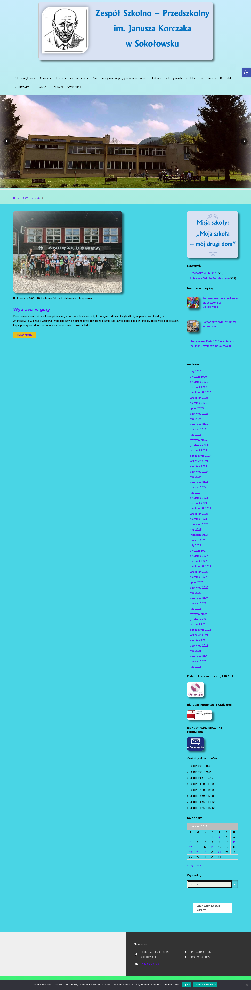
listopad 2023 (198, 503)
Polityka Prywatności (67, 86)
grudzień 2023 (199, 498)
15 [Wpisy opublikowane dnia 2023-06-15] (212, 847)
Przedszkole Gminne (203, 273)
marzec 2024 (198, 487)
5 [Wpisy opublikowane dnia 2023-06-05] (190, 842)
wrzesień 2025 (199, 397)
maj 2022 (195, 592)
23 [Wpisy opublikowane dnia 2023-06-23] (219, 852)
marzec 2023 (198, 540)
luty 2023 (195, 545)
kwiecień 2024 (199, 482)
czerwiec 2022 (199, 587)
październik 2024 (200, 455)
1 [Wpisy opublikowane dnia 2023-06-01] (212, 837)
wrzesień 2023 (199, 513)
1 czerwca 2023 (26, 298)
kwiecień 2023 (199, 534)
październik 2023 (200, 508)
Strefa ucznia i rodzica (70, 78)
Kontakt (225, 78)
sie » (198, 865)
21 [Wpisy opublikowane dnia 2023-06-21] (205, 852)
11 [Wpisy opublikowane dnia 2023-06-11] (234, 842)
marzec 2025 (198, 429)
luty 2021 (195, 666)
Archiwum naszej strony (208, 907)
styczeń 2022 (198, 614)
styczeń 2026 (198, 376)
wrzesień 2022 (199, 571)
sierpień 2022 (198, 577)
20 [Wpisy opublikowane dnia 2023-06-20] (197, 852)
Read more (25, 334)
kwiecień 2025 (199, 424)
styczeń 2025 (198, 440)
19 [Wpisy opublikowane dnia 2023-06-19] (190, 852)
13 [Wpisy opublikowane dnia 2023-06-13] (197, 847)
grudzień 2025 (199, 382)
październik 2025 (200, 392)
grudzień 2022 (199, 556)
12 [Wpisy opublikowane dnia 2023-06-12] (190, 847)
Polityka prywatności (205, 984)
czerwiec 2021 (199, 645)
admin (88, 298)
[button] (246, 72)
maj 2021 (195, 650)
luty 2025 (195, 434)
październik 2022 (200, 566)
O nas (44, 78)
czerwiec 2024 (199, 471)
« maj (190, 865)
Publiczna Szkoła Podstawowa (58, 298)
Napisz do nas (150, 963)
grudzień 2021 (199, 619)
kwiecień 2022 (199, 598)
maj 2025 (195, 419)
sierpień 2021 (198, 640)
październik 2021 (200, 629)
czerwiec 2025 (199, 413)
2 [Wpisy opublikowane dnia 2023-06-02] (219, 837)
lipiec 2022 (197, 582)
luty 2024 (195, 492)
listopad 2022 (198, 561)
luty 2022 (195, 608)
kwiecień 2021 (199, 656)
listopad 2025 (198, 387)
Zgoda (186, 984)
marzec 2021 (198, 661)
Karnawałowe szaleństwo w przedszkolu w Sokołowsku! (220, 302)
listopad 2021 (198, 624)
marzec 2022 (198, 603)
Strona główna (25, 78)
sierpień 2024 (198, 466)
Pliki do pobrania (201, 78)
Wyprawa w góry (31, 309)
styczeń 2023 (198, 550)
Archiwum (22, 86)
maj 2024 (195, 477)
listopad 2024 (198, 450)
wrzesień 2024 (199, 461)
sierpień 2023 (198, 519)
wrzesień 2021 (199, 635)
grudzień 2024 (199, 445)
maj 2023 (195, 529)
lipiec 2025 (197, 408)
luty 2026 (195, 371)
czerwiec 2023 (199, 524)
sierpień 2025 (198, 403)
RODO (41, 86)
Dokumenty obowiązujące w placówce (118, 78)
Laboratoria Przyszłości (167, 78)
